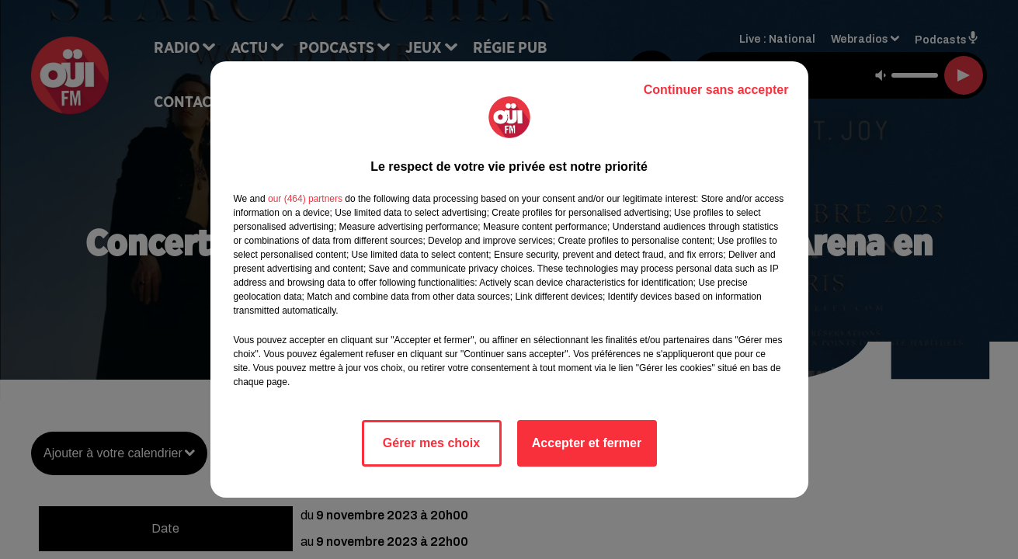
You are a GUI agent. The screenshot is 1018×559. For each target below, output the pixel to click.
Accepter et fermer (586, 443)
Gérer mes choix (431, 443)
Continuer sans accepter (716, 89)
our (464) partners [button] (305, 198)
